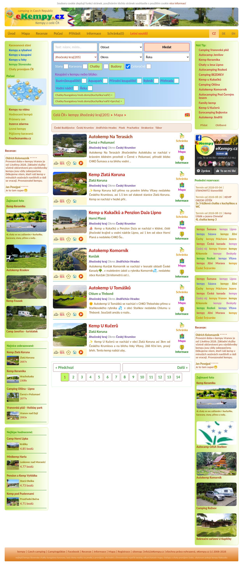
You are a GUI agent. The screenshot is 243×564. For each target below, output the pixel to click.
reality (80, 557)
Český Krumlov (85, 127)
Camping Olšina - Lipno (20, 389)
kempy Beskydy (224, 253)
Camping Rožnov (207, 508)
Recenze (42, 33)
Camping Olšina (209, 85)
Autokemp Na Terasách (110, 136)
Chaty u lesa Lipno (211, 65)
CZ (214, 33)
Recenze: (11, 151)
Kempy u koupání (20, 55)
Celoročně (138, 66)
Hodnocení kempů (20, 114)
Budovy (116, 66)
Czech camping (36, 551)
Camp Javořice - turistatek (22, 331)
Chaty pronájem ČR (21, 69)
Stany (59, 66)
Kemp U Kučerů (209, 108)
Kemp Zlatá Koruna (18, 352)
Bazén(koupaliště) (68, 81)
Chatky (95, 66)
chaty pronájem (180, 557)
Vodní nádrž (64, 88)
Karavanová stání (20, 45)
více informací (177, 3)
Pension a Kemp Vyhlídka (22, 475)
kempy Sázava (206, 234)
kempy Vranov (218, 248)
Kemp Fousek (14, 301)
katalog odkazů (143, 557)
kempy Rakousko (219, 557)
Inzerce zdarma (18, 124)
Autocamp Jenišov (211, 55)
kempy (21, 551)
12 (160, 377)
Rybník (148, 81)
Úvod (11, 33)
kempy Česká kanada (211, 244)
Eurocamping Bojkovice (213, 112)
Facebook (73, 551)
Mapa (25, 33)
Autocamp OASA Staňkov (212, 447)
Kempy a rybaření (20, 50)
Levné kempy (17, 129)
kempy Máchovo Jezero (221, 239)
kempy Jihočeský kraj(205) (90, 115)
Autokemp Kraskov (17, 270)
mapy (159, 557)
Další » (182, 367)
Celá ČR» (60, 114)
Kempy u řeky (17, 59)
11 (151, 377)
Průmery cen (17, 119)
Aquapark (95, 81)
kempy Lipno (228, 229)
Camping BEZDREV (211, 75)
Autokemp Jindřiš (210, 117)
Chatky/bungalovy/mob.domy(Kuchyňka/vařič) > (83, 95)
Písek (122, 127)
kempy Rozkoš (206, 258)
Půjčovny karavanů (21, 133)
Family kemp (207, 103)
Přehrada (167, 81)
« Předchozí (64, 367)
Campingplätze (56, 551)
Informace (94, 33)
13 (169, 377)
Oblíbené (221, 125)
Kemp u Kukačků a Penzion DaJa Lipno (125, 212)
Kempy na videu (19, 109)
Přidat (203, 125)
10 (142, 377)
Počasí (58, 33)
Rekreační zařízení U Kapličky (214, 539)
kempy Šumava (206, 229)
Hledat (166, 47)
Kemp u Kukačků (210, 79)
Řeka (83, 88)
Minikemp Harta (16, 457)
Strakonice (147, 127)
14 (178, 377)
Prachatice (133, 127)
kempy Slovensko (20, 64)
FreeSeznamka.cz (20, 138)
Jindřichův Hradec (106, 127)
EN (233, 33)
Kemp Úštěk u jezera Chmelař (213, 205)
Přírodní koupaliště (123, 81)
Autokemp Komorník (213, 89)
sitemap (137, 551)
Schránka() (115, 33)
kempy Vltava (227, 258)
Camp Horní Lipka (17, 438)
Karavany (75, 66)
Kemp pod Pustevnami (20, 493)
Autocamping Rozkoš (213, 70)
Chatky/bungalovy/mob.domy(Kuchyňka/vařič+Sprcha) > (88, 101)
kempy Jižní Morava (211, 263)
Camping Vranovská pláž (214, 50)
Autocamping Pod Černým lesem (216, 96)
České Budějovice (64, 127)
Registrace (124, 551)
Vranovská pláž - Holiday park (24, 407)
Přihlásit (74, 33)
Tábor (158, 127)
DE (223, 33)
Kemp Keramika (15, 206)
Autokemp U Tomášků (110, 288)
